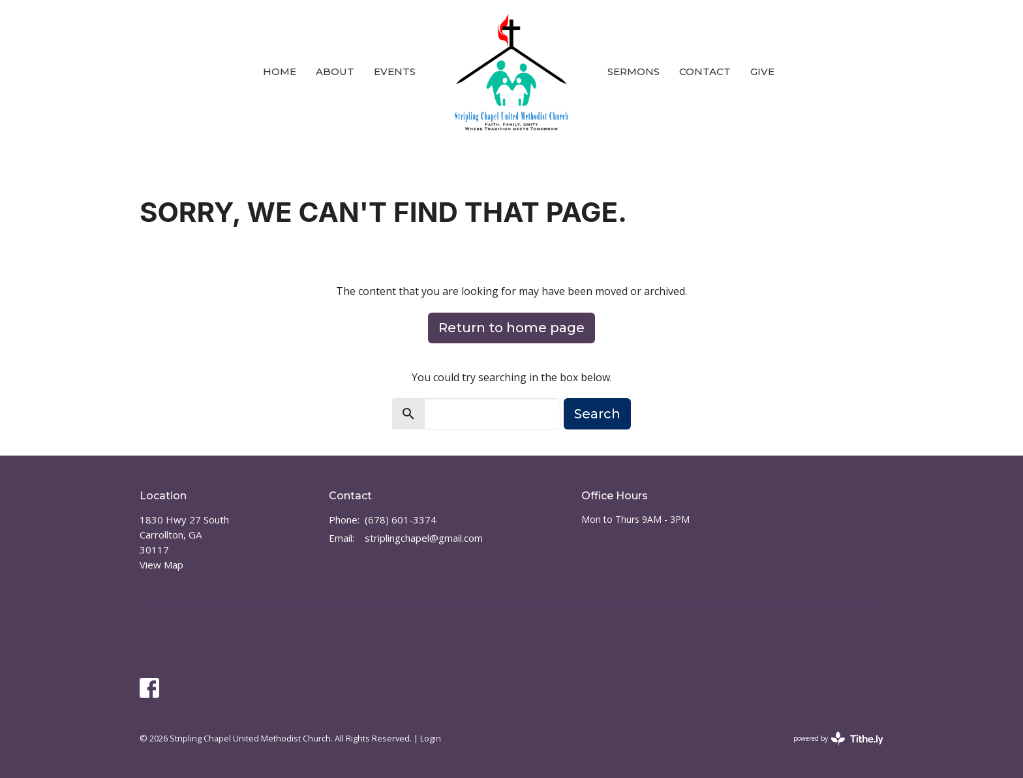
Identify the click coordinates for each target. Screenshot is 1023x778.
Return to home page (511, 327)
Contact (705, 71)
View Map (161, 564)
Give (762, 71)
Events (395, 71)
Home (279, 71)
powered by (838, 738)
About (335, 71)
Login (430, 738)
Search (597, 414)
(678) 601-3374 (400, 519)
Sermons (633, 71)
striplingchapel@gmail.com (424, 537)
